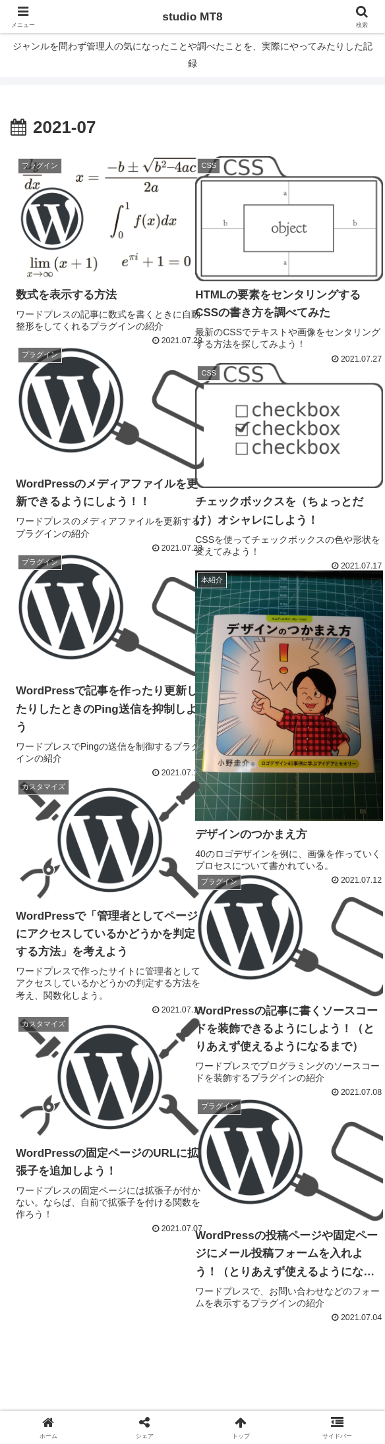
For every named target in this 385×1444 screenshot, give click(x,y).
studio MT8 (193, 16)
